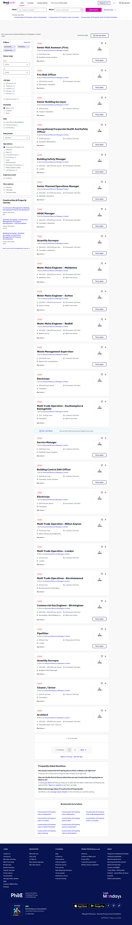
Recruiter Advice (34, 865)
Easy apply (99, 60)
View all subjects (60, 862)
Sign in (51, 785)
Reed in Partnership (113, 865)
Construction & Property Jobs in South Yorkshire (99, 17)
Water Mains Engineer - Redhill (55, 323)
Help (4, 881)
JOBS (5, 849)
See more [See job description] (41, 61)
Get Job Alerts (46, 431)
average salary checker (58, 792)
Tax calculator (7, 876)
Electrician (43, 378)
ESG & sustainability (114, 878)
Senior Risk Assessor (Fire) (52, 47)
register (59, 785)
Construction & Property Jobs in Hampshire (30, 17)
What (14, 10)
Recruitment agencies (36, 862)
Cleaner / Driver (46, 687)
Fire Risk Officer (46, 74)
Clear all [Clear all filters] (27, 42)
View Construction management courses (16, 248)
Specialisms (7, 144)
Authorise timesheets (114, 856)
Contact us (6, 854)
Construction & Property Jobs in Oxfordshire (71, 832)
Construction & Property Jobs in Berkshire (71, 813)
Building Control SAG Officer (54, 469)
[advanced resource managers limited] (9, 46)
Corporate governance (88, 862)
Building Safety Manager (51, 159)
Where (51, 10)
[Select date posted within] (16, 138)
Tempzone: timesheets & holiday (117, 854)
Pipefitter (43, 633)
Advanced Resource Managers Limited (56, 50)
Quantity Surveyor (48, 240)
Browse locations (8, 867)
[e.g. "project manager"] (32, 10)
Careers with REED (113, 867)
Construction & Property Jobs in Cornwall (95, 819)
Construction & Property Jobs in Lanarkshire (71, 825)
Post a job (32, 856)
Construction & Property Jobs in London (64, 17)
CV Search (32, 859)
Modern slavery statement (90, 865)
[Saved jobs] (124, 3)
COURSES (59, 849)
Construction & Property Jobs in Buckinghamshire (95, 813)
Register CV (104, 3)
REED (109, 849)
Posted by (7, 105)
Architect (42, 714)
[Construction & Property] (9, 50)
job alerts (48, 783)
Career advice (8, 873)
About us (84, 854)
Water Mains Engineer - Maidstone (57, 267)
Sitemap (6, 887)
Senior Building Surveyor (51, 101)
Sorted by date (83, 35)
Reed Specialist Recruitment (116, 862)
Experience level (9, 175)
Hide (5, 119)
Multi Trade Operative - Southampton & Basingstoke (60, 407)
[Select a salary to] (16, 72)
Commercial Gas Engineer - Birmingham (60, 605)
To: (4, 69)
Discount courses (60, 865)
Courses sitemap (60, 878)
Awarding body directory (63, 870)
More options (8, 184)
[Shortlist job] (102, 43)
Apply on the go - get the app (72, 757)
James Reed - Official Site (116, 870)
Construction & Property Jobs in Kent (71, 819)
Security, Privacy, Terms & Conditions (109, 914)
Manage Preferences (89, 914)
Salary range (8, 56)
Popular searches (9, 870)
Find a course (59, 859)
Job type (6, 80)
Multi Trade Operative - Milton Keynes (59, 523)
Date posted (8, 134)
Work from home (8, 862)
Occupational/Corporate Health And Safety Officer (62, 130)
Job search (7, 856)
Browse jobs (110, 10)
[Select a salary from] (16, 64)
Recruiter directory (9, 859)
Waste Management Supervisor (55, 351)
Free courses (59, 867)
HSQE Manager (46, 213)
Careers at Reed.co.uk (88, 856)
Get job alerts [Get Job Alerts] (99, 35)
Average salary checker (11, 878)
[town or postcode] (69, 10)
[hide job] (105, 43)
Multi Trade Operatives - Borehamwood (60, 578)
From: (5, 61)
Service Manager (47, 442)
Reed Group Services (114, 859)
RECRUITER (33, 849)
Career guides (60, 873)
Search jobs (93, 10)
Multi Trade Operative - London (55, 551)
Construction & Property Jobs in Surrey (46, 832)
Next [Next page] (83, 750)
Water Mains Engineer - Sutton (55, 295)
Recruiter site (33, 854)
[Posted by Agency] (23, 46)
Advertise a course (61, 876)
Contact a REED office (10, 884)
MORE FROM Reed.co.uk (90, 849)
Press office (85, 859)
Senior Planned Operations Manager (58, 186)
